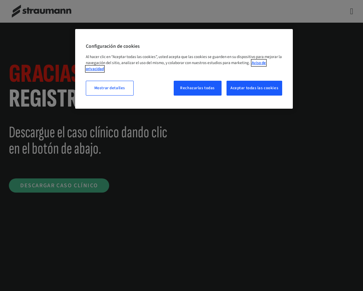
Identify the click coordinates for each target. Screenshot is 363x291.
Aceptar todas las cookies (254, 88)
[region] (184, 69)
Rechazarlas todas (197, 88)
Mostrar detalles (109, 88)
